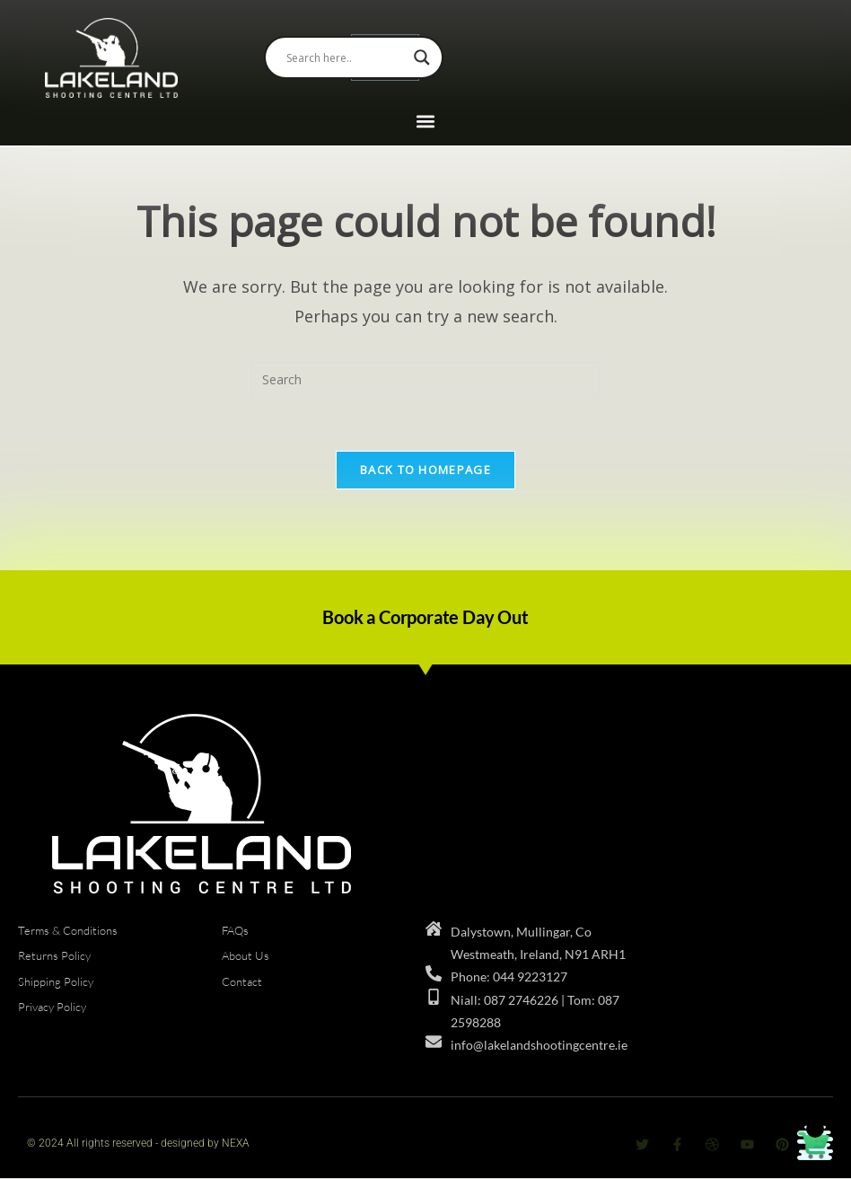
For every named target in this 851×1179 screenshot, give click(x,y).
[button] (426, 121)
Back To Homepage (425, 470)
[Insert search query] (425, 380)
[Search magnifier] (421, 57)
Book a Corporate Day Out (425, 618)
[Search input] (345, 57)
